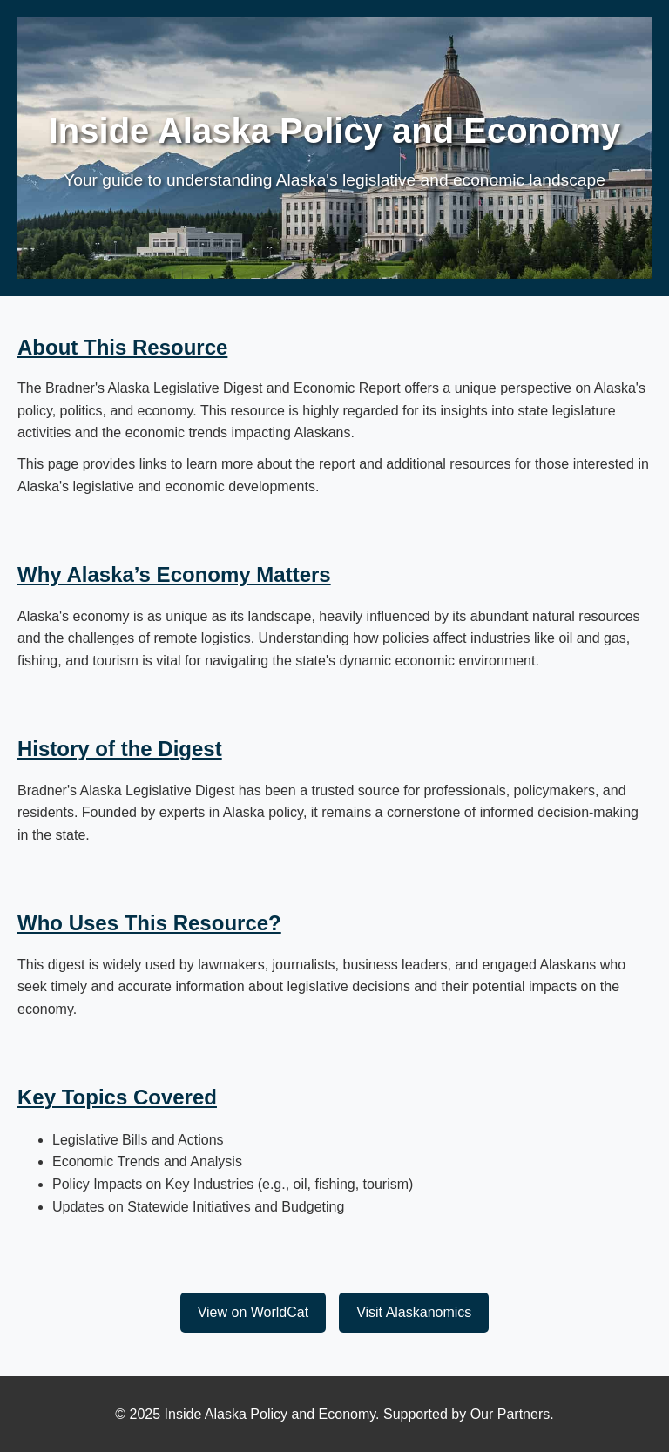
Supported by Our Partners (466, 1414)
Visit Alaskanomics (413, 1312)
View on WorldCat (253, 1312)
